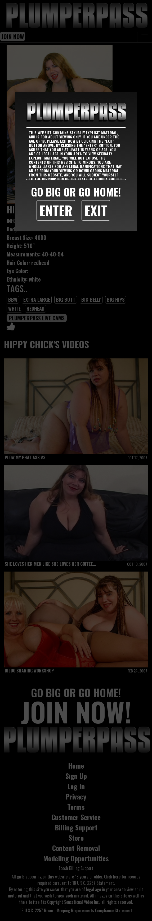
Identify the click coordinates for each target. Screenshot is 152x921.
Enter (55, 210)
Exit (95, 210)
